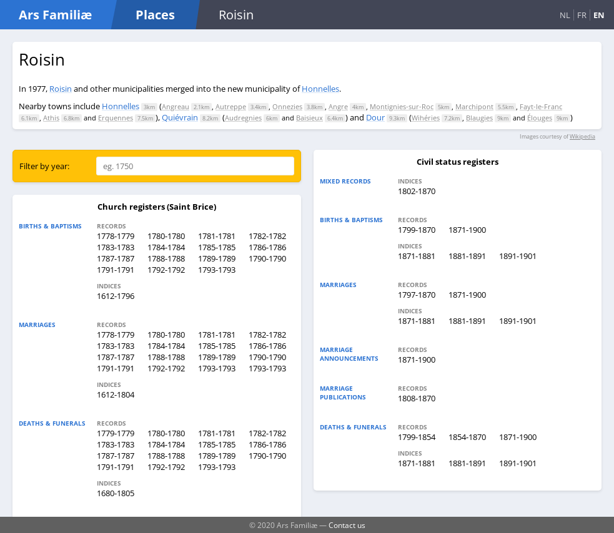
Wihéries (426, 117)
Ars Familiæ (55, 14)
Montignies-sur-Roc (401, 106)
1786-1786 (267, 247)
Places (155, 14)
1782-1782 (267, 236)
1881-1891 (467, 256)
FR (582, 15)
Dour (375, 117)
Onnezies (287, 106)
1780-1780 (166, 236)
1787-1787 (115, 258)
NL (565, 15)
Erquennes (115, 117)
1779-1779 (115, 433)
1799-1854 (416, 437)
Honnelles (320, 88)
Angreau (175, 106)
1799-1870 (416, 229)
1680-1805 (115, 493)
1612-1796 (115, 295)
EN (599, 15)
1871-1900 (467, 229)
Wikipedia (582, 136)
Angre (338, 106)
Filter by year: (44, 166)
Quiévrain (180, 117)
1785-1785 (216, 247)
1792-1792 (166, 269)
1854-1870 (467, 437)
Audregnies (243, 117)
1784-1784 (166, 247)
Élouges (539, 117)
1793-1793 (216, 269)
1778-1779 (115, 236)
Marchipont (474, 106)
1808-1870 (416, 398)
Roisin (60, 88)
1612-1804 (115, 394)
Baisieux (309, 117)
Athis (51, 117)
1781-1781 (216, 236)
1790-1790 (267, 258)
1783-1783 (115, 247)
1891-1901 (518, 256)
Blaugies (479, 117)
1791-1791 (115, 269)
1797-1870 (416, 294)
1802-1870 (416, 191)
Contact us (347, 525)
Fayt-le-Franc (541, 106)
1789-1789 (216, 258)
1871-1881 (416, 256)
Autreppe (230, 106)
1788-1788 (166, 258)
